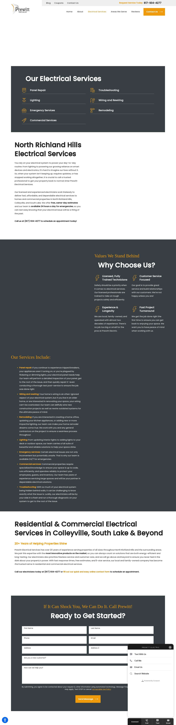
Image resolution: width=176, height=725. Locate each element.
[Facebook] (12, 690)
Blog (48, 3)
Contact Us (72, 3)
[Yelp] (21, 690)
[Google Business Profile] (16, 690)
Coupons (58, 3)
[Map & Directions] (58, 695)
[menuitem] (70, 11)
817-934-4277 (152, 3)
